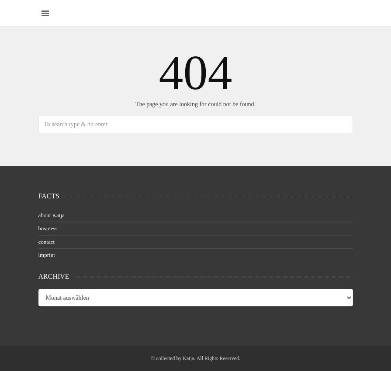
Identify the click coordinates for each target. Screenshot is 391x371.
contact (46, 242)
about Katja (51, 215)
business (48, 228)
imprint (46, 255)
